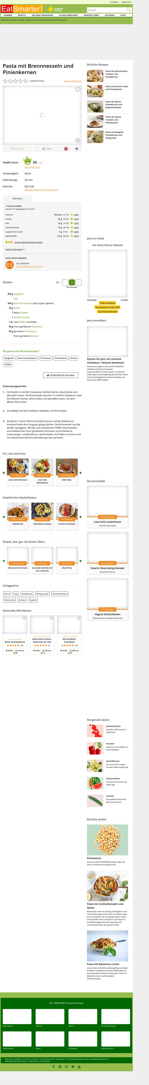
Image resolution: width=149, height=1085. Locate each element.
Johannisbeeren (113, 726)
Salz (16, 298)
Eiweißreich (17, 524)
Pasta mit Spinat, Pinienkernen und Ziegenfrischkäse (113, 104)
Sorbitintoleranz (59, 594)
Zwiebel (24, 312)
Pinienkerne (30, 331)
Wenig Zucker (42, 594)
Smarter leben (91, 15)
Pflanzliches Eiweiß (42, 524)
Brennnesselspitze (23, 303)
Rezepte (22, 15)
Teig (16, 594)
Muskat (34, 335)
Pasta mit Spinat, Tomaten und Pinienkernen (113, 120)
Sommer (8, 15)
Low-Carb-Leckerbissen (107, 521)
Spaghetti (19, 293)
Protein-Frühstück (66, 524)
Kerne (7, 594)
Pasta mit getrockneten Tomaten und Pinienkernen (116, 74)
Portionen (72, 287)
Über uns (8, 1059)
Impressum (49, 1059)
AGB (41, 1059)
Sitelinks (26, 1059)
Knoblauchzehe (22, 317)
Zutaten (7, 282)
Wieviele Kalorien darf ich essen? (41, 189)
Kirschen (110, 743)
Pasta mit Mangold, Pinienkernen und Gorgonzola (114, 135)
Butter (17, 307)
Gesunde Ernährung (42, 15)
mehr (76, 214)
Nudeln (33, 600)
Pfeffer (22, 321)
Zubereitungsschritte (14, 386)
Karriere (17, 1059)
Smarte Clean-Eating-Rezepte (107, 568)
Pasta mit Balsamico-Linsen (103, 964)
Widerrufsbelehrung (99, 1059)
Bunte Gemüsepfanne (15, 642)
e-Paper (124, 299)
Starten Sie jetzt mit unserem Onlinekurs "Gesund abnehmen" (107, 345)
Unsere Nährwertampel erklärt (28, 242)
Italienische (9, 600)
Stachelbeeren (113, 761)
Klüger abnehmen (68, 15)
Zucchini (110, 796)
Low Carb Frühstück (17, 479)
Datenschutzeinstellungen (78, 1059)
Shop (123, 15)
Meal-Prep (67, 568)
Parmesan (37, 326)
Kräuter (22, 600)
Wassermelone (113, 778)
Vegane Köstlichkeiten (107, 614)
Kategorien (45, 1061)
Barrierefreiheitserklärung (16, 1061)
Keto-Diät (66, 479)
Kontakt (34, 1059)
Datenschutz (60, 1059)
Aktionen (109, 15)
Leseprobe (92, 299)
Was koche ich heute (17, 568)
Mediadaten (34, 1061)
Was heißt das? (32, 167)
